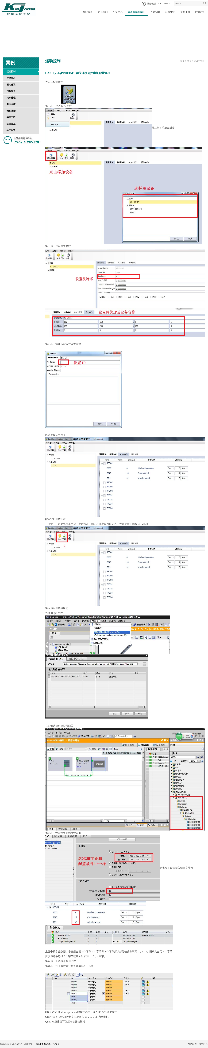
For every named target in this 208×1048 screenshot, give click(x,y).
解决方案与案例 (136, 12)
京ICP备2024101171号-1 (47, 1044)
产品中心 (117, 12)
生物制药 (11, 78)
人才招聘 (155, 12)
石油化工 (11, 84)
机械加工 (11, 124)
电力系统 (11, 104)
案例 (189, 61)
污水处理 (11, 98)
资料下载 (185, 12)
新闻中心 (170, 12)
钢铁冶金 (11, 111)
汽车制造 (11, 91)
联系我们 (200, 12)
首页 (182, 61)
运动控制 (11, 71)
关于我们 (102, 12)
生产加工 (11, 130)
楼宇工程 (11, 117)
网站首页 (87, 12)
